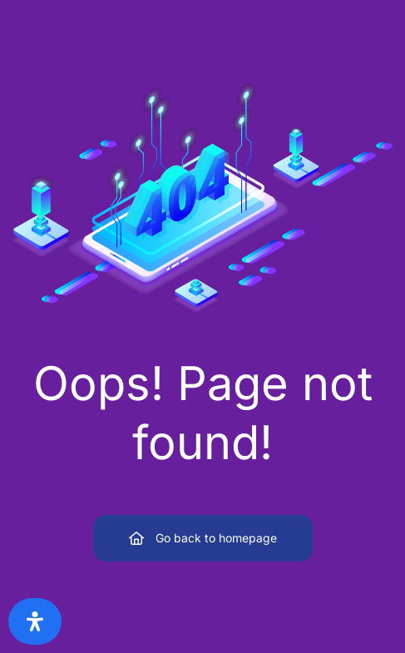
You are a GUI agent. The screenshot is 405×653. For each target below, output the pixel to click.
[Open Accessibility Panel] (35, 621)
